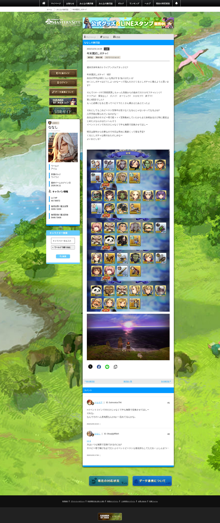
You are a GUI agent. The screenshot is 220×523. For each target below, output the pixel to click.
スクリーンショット (112, 57)
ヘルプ (148, 3)
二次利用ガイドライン (128, 501)
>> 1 (89, 440)
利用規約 (65, 501)
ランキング (134, 3)
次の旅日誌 (165, 381)
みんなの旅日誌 (106, 3)
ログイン (63, 82)
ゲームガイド (63, 111)
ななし (97, 433)
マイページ (56, 3)
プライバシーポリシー (78, 501)
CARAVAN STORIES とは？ (63, 101)
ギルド (121, 3)
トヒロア (98, 402)
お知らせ (70, 3)
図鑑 (118, 37)
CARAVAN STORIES (110, 516)
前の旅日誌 (90, 381)
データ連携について (63, 92)
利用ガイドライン (112, 501)
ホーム (49, 9)
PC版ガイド (63, 73)
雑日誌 (90, 57)
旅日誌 (106, 37)
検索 (64, 256)
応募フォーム (153, 501)
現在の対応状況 (163, 3)
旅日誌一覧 (128, 381)
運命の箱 (99, 57)
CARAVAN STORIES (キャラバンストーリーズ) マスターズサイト (63, 22)
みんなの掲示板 (86, 3)
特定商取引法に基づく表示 (96, 501)
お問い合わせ (142, 501)
